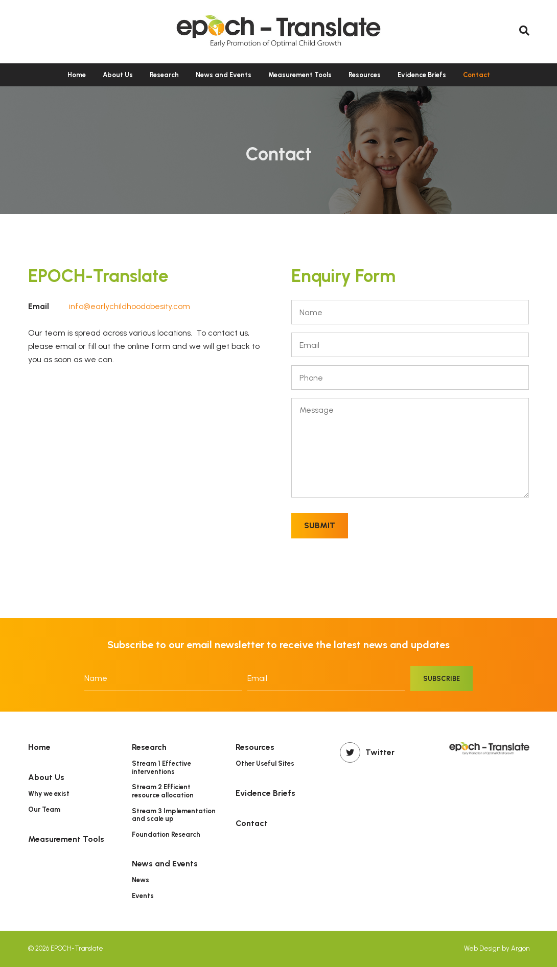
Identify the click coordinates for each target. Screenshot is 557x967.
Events (143, 896)
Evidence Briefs (422, 75)
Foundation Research (166, 834)
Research (164, 75)
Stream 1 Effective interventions (161, 767)
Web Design (482, 948)
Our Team (44, 809)
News (140, 880)
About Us (118, 75)
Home (76, 75)
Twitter (367, 752)
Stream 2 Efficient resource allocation (163, 791)
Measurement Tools (300, 75)
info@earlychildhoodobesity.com (129, 306)
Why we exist (48, 793)
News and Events (223, 75)
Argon (520, 948)
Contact (476, 75)
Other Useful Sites (265, 763)
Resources (365, 75)
